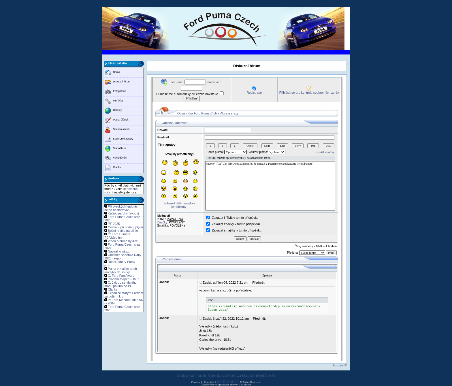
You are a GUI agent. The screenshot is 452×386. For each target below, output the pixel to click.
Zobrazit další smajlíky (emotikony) (179, 205)
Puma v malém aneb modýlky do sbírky (120, 270)
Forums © (340, 365)
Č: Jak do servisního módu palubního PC (120, 284)
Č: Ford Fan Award (121, 275)
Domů (116, 72)
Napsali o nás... (119, 251)
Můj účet (118, 100)
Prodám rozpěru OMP (123, 279)
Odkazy (117, 110)
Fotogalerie (119, 91)
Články (117, 167)
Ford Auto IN (266, 375)
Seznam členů (121, 129)
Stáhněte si (119, 148)
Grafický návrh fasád (191, 375)
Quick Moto (216, 375)
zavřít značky (325, 152)
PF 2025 (114, 223)
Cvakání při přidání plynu (125, 227)
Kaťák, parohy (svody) (123, 213)
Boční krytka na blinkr (123, 230)
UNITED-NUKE (228, 381)
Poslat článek (121, 119)
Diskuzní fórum (121, 81)
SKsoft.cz (233, 375)
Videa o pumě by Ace (123, 241)
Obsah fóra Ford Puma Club (197, 113)
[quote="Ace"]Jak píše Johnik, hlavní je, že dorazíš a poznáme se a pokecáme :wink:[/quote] (270, 185)
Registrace (254, 92)
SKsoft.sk (248, 375)
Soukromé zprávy (123, 138)
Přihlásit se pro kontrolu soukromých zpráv (309, 92)
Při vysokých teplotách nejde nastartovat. (122, 208)
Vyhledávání (120, 157)
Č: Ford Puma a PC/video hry (117, 235)
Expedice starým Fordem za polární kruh (123, 294)
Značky (162, 222)
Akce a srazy (229, 113)
